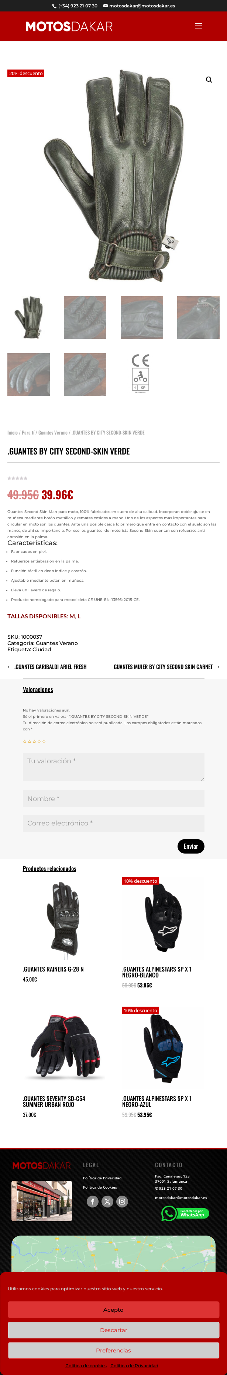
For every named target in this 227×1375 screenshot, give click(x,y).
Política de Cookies (100, 1187)
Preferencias (113, 1350)
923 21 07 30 (170, 1188)
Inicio (12, 423)
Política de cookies (86, 1365)
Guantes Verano (53, 423)
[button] (209, 70)
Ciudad (41, 640)
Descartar (113, 1330)
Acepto (113, 1309)
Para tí (28, 423)
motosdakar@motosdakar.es (181, 1197)
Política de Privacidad (134, 1365)
